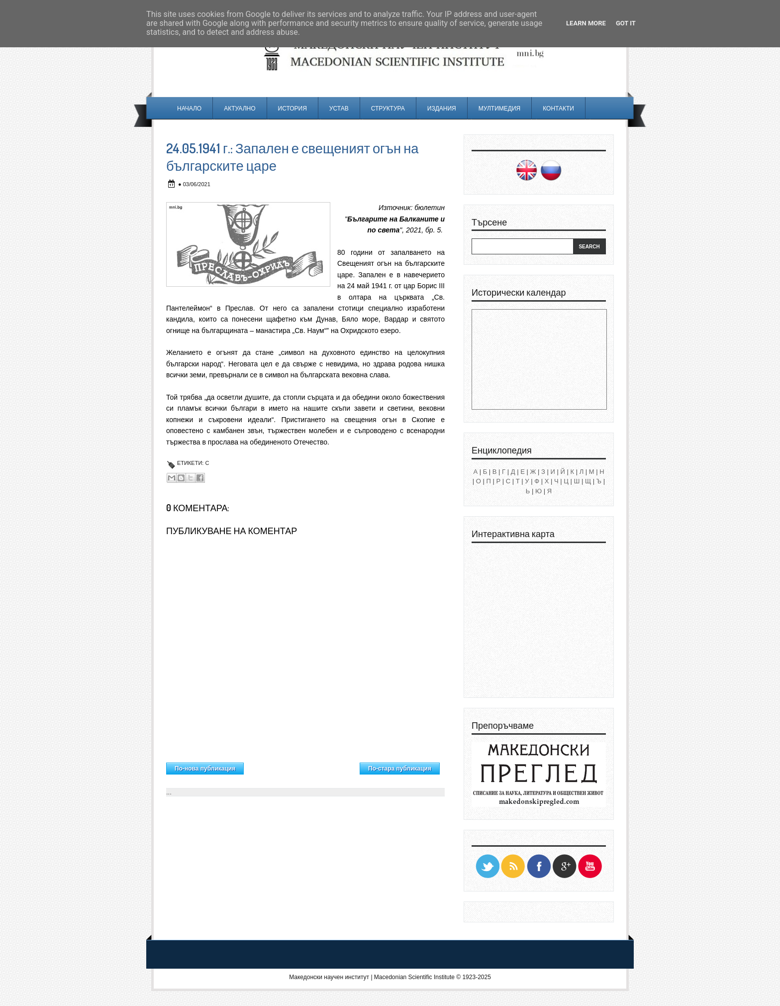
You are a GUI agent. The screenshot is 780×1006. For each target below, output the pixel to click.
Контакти (558, 108)
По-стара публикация (399, 768)
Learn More (586, 23)
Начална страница (301, 766)
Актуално (239, 108)
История (292, 108)
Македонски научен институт (329, 977)
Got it (626, 23)
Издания (441, 108)
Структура (388, 108)
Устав (339, 108)
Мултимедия (499, 108)
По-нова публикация (205, 768)
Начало (189, 108)
